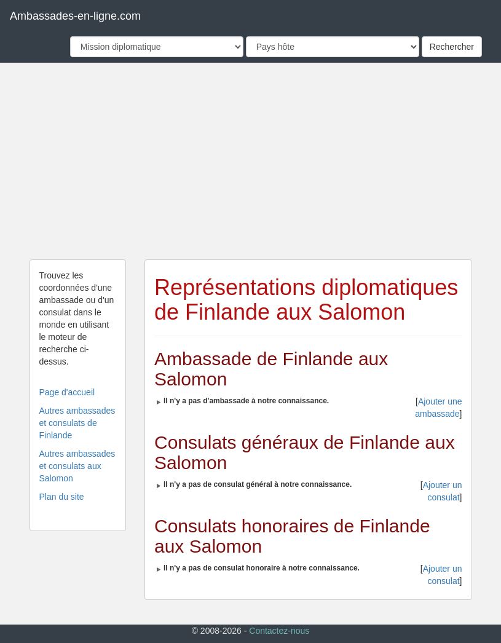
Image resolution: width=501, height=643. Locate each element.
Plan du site (61, 497)
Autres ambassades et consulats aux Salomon (77, 466)
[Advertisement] (251, 161)
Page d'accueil (67, 392)
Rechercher (452, 47)
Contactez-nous (279, 631)
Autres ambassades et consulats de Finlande (77, 423)
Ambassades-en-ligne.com (75, 16)
